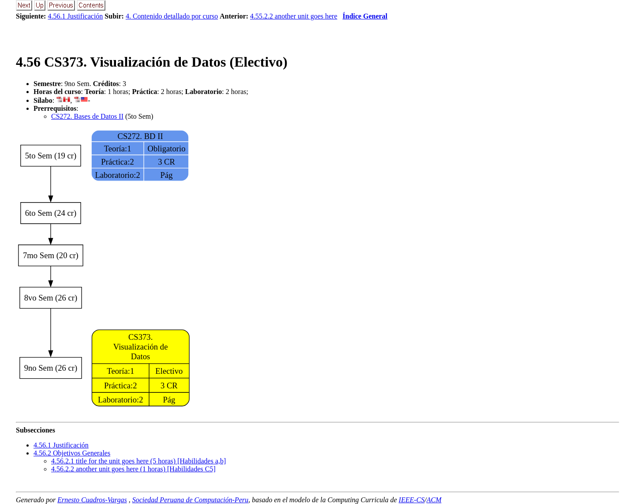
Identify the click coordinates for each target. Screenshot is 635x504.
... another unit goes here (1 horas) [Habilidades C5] (133, 469)
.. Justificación (61, 445)
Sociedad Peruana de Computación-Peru (190, 500)
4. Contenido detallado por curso (172, 16)
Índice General (365, 16)
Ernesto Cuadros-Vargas (92, 500)
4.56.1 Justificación (75, 16)
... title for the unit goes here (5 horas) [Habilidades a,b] (138, 461)
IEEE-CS (412, 500)
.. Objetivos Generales (72, 453)
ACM (433, 500)
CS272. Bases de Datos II (87, 116)
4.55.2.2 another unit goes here (293, 16)
